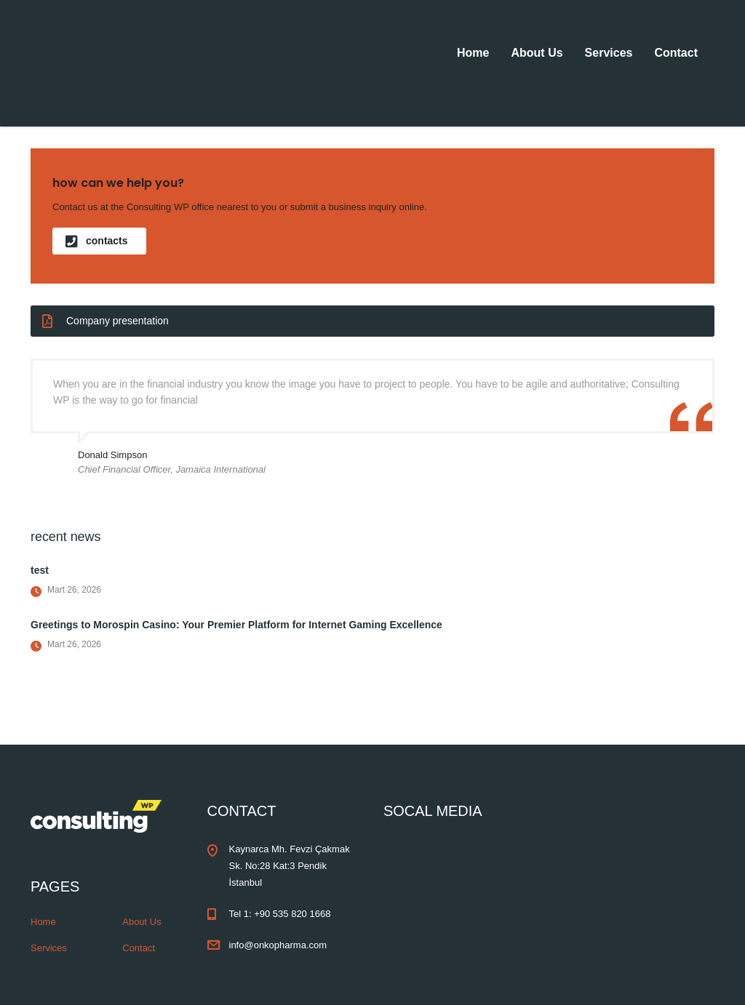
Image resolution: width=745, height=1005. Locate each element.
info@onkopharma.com (278, 945)
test (40, 570)
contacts (96, 241)
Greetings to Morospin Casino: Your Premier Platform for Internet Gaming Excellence (236, 624)
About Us (536, 53)
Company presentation (105, 321)
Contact (676, 53)
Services (609, 53)
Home (473, 53)
